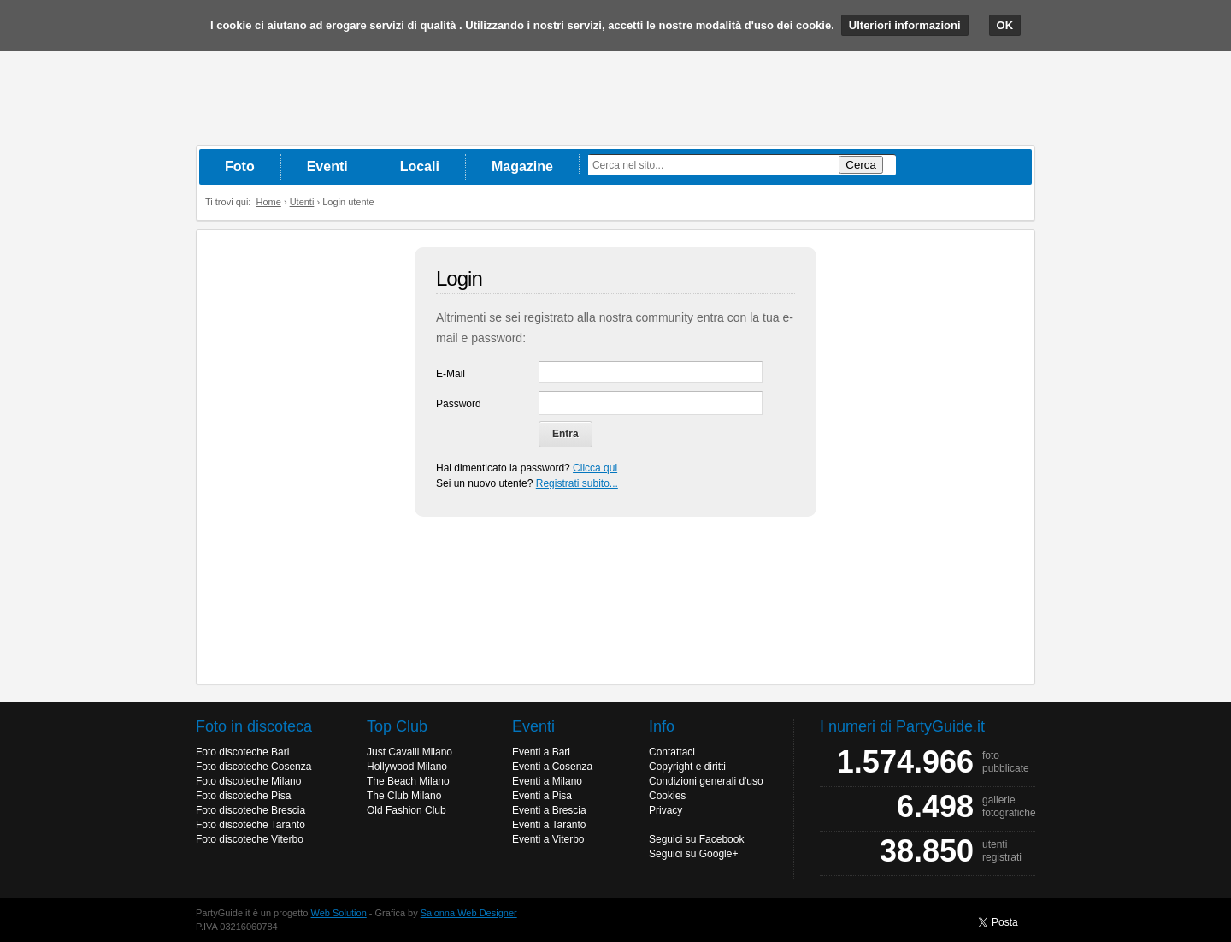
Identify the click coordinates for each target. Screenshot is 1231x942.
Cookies (667, 796)
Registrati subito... (577, 483)
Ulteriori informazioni (905, 25)
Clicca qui (595, 468)
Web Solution (339, 913)
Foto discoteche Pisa (243, 796)
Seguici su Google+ (693, 854)
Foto (240, 166)
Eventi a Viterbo (548, 839)
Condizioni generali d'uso (706, 781)
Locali (419, 166)
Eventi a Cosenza (552, 767)
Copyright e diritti (687, 767)
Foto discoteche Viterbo (249, 839)
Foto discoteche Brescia (250, 810)
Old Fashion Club (406, 810)
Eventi (327, 166)
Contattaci (672, 752)
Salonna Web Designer (469, 913)
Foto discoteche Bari (242, 752)
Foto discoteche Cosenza (253, 767)
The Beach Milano (408, 781)
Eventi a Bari (541, 752)
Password (458, 404)
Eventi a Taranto (549, 825)
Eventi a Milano (547, 781)
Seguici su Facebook (696, 839)
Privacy (665, 810)
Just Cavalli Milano (409, 752)
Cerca (860, 164)
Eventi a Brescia (549, 810)
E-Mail (450, 374)
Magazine (522, 166)
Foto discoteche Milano (248, 781)
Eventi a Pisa (542, 796)
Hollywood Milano (407, 767)
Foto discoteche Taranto (250, 825)
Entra (565, 434)
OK (1005, 25)
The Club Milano (404, 796)
